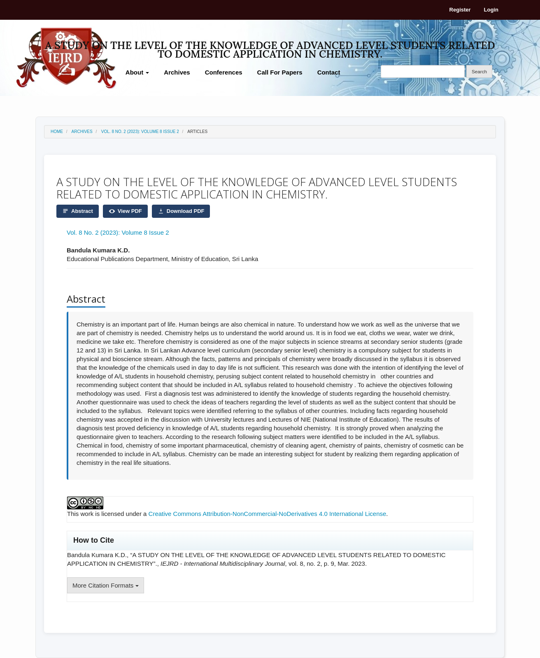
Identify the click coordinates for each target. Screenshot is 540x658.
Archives (177, 72)
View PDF (125, 211)
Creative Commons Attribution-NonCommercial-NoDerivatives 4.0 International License (267, 513)
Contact (328, 72)
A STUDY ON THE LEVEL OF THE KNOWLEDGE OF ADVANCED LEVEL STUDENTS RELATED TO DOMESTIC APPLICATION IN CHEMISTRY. (270, 47)
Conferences (223, 72)
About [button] (137, 72)
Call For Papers (280, 72)
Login (491, 10)
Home (57, 131)
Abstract (77, 211)
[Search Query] (423, 71)
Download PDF (181, 211)
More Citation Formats (105, 585)
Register (460, 10)
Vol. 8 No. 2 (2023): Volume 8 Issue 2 (140, 131)
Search (479, 71)
